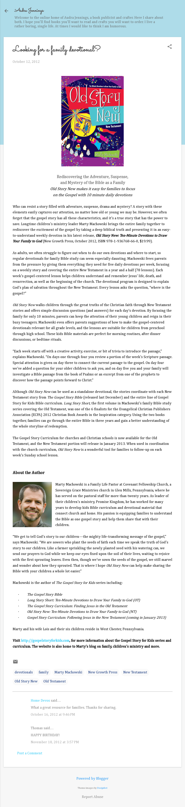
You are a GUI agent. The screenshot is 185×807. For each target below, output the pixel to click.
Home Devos (40, 701)
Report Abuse (92, 797)
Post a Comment (29, 753)
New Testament (135, 672)
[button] (169, 47)
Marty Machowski (68, 672)
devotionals (24, 672)
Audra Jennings (28, 11)
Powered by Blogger (92, 779)
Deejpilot (102, 788)
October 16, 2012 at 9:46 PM (53, 715)
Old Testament (54, 681)
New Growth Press (102, 672)
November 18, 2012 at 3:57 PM (55, 742)
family (44, 672)
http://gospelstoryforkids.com (45, 641)
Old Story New (26, 681)
